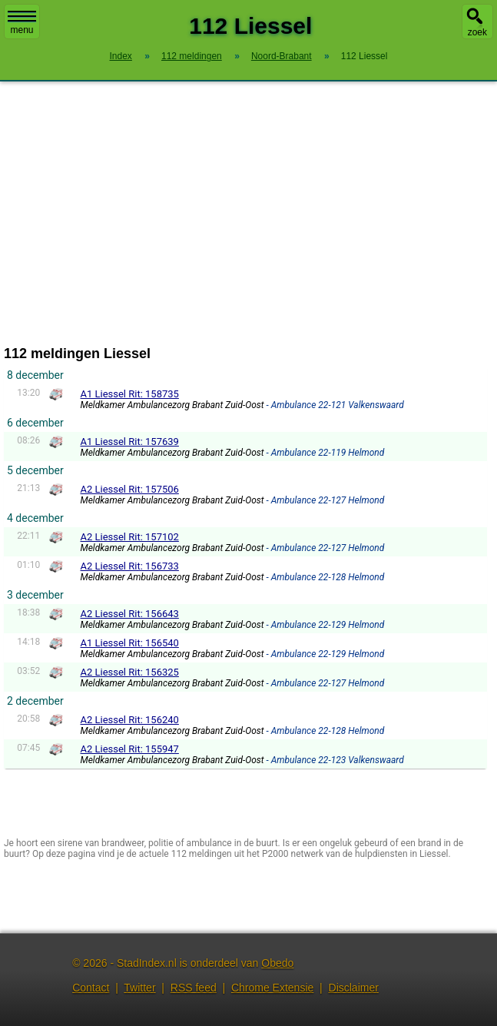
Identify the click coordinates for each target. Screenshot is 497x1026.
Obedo (277, 963)
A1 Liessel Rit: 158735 (129, 394)
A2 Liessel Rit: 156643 (129, 613)
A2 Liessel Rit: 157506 (129, 489)
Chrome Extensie (272, 987)
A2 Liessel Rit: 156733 (129, 566)
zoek (477, 32)
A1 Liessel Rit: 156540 (129, 643)
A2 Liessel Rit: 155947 (129, 749)
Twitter (139, 987)
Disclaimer (354, 987)
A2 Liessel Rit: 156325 (129, 672)
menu (22, 23)
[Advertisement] (248, 213)
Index (121, 56)
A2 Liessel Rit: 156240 (129, 720)
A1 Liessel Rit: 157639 (129, 441)
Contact (90, 987)
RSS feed (194, 987)
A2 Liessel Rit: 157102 (129, 537)
